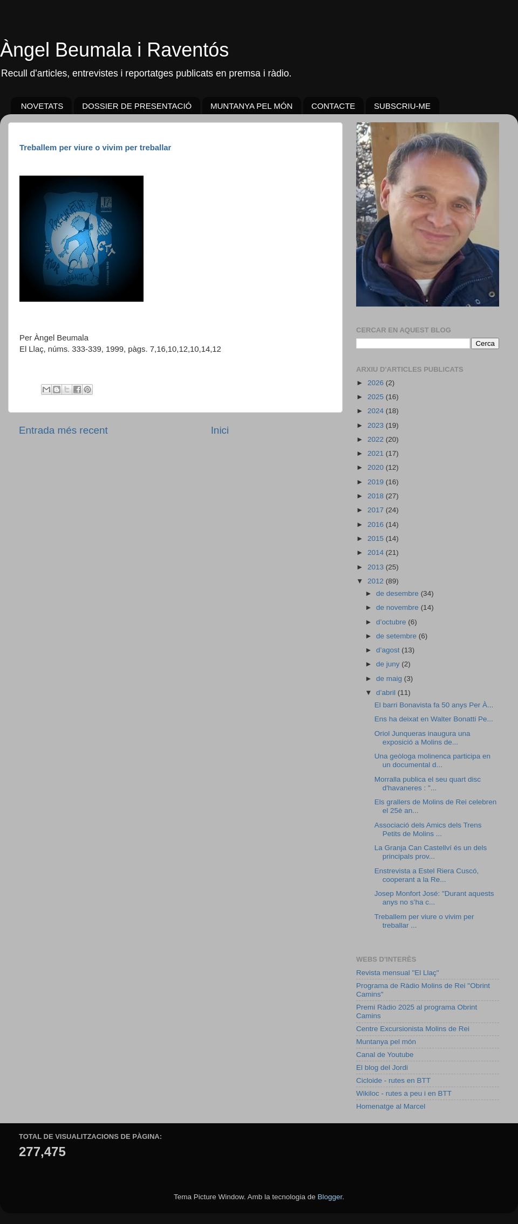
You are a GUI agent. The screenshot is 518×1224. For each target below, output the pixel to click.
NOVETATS (42, 105)
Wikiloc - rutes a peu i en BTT (404, 1093)
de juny (388, 664)
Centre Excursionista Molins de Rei (412, 1029)
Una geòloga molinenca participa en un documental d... (432, 760)
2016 (376, 524)
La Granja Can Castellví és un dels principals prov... (430, 852)
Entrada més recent (63, 430)
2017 (376, 510)
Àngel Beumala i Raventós (114, 50)
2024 (376, 411)
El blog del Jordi (382, 1067)
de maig (390, 678)
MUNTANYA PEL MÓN (251, 105)
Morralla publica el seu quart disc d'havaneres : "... (427, 783)
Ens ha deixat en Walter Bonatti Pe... (433, 719)
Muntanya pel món (386, 1042)
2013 (376, 567)
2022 (376, 439)
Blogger (329, 1197)
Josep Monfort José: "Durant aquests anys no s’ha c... (434, 897)
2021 (376, 453)
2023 (376, 425)
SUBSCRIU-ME (402, 105)
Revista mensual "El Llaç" (397, 973)
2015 (376, 538)
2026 (376, 383)
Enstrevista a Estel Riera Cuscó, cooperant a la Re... (426, 875)
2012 (376, 581)
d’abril (387, 692)
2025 (376, 397)
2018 (376, 496)
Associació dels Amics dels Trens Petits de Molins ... (428, 829)
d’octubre (392, 622)
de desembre (398, 593)
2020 (376, 467)
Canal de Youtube (385, 1055)
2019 (376, 482)
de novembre (398, 607)
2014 (376, 552)
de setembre (397, 636)
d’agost (388, 650)
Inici (220, 430)
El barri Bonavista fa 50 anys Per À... (434, 705)
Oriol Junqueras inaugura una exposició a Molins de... (422, 737)
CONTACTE (333, 105)
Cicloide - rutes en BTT (393, 1080)
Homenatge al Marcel (390, 1106)
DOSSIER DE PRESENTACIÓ (137, 105)
